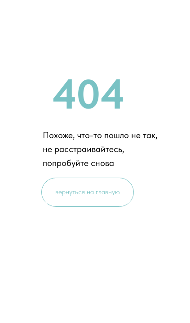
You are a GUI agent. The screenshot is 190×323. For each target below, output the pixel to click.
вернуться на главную (87, 192)
